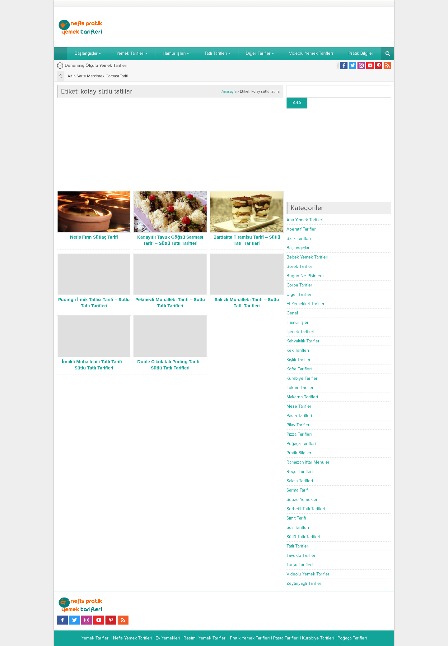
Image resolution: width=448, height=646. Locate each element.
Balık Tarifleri (299, 238)
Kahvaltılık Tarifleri (303, 341)
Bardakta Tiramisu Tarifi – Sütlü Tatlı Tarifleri (246, 240)
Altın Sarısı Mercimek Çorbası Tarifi (98, 76)
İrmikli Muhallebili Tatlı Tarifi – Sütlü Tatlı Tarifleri (94, 365)
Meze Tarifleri (299, 406)
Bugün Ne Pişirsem (305, 275)
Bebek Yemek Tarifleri (307, 257)
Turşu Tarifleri (300, 564)
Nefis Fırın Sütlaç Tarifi (94, 237)
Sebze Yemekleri (303, 499)
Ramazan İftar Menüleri (308, 462)
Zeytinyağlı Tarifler (304, 583)
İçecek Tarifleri (300, 331)
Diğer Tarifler (299, 294)
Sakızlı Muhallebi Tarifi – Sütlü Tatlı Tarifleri (247, 303)
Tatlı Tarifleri (298, 546)
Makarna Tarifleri (302, 397)
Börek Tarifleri (300, 266)
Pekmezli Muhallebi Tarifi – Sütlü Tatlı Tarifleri (170, 303)
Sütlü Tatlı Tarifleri (303, 536)
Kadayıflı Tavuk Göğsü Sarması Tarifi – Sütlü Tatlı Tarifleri (170, 240)
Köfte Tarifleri (299, 369)
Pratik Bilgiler (299, 453)
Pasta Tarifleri (299, 415)
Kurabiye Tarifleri (303, 378)
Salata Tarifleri (300, 480)
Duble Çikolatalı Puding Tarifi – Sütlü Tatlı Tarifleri (170, 365)
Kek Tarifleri (298, 350)
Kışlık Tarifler (298, 359)
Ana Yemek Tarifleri (305, 219)
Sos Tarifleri (298, 527)
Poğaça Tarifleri (301, 443)
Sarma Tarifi (298, 490)
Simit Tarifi (296, 518)
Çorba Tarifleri (300, 285)
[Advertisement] (278, 27)
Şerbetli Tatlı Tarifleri (306, 508)
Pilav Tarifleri (298, 425)
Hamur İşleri (298, 322)
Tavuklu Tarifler (301, 555)
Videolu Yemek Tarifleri (308, 574)
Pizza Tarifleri (299, 434)
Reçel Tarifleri (300, 471)
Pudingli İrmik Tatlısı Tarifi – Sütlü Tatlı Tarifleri (94, 303)
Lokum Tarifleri (301, 387)
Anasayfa (229, 91)
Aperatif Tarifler (301, 229)
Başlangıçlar (298, 247)
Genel (292, 313)
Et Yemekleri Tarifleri (306, 303)
